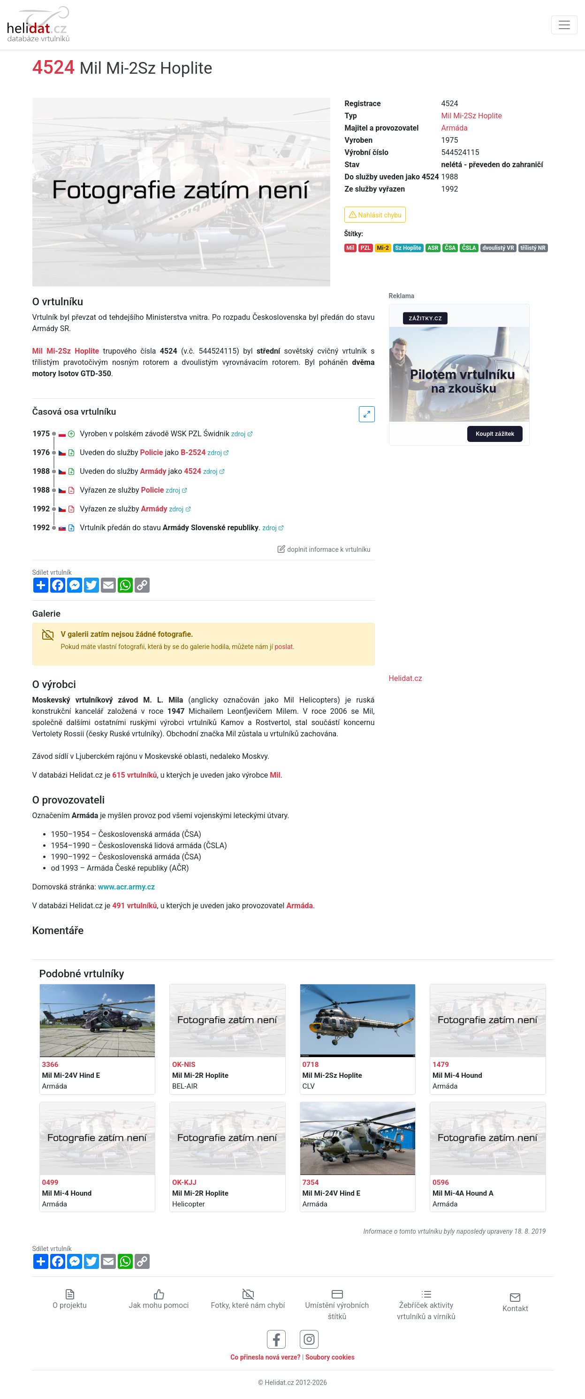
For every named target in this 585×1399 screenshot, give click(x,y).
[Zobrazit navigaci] (564, 24)
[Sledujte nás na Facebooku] (276, 1338)
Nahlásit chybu (375, 214)
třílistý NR (532, 248)
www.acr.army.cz (126, 886)
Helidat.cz (405, 678)
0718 (311, 1064)
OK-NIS (184, 1064)
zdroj (242, 434)
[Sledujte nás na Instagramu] (309, 1338)
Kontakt (515, 1302)
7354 (311, 1182)
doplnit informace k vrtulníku (323, 549)
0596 (441, 1182)
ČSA (450, 248)
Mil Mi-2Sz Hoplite (471, 115)
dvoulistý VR (498, 248)
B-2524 (193, 452)
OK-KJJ (184, 1182)
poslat (283, 646)
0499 (50, 1182)
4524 (192, 471)
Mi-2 (383, 248)
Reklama (402, 296)
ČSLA (469, 248)
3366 (50, 1064)
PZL (366, 248)
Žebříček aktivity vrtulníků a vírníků (426, 1305)
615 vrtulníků (134, 775)
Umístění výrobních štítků (337, 1305)
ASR (432, 248)
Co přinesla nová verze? (265, 1357)
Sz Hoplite (408, 248)
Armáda (454, 128)
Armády (153, 471)
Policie (151, 452)
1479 (441, 1064)
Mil (350, 248)
